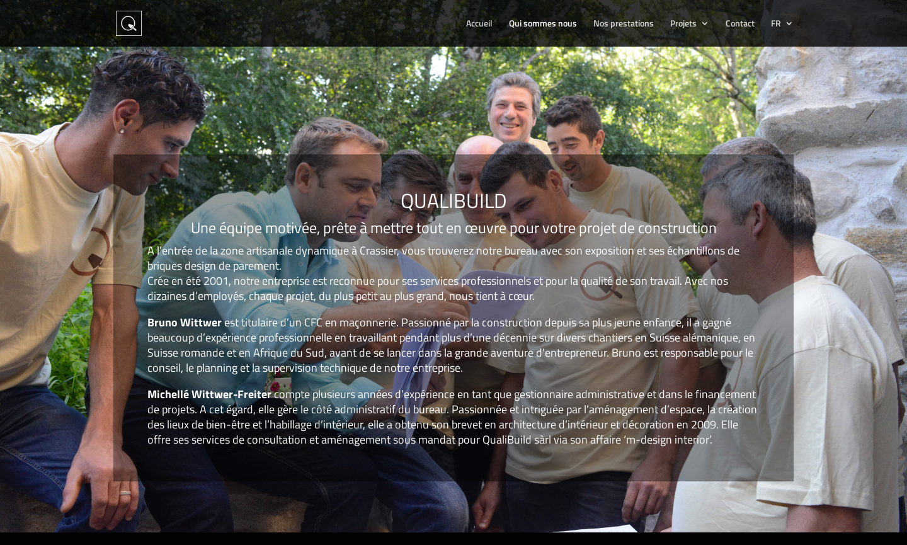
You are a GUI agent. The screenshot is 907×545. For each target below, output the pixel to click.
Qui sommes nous (543, 24)
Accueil (479, 24)
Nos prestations (623, 24)
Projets (683, 24)
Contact (740, 24)
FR (776, 24)
